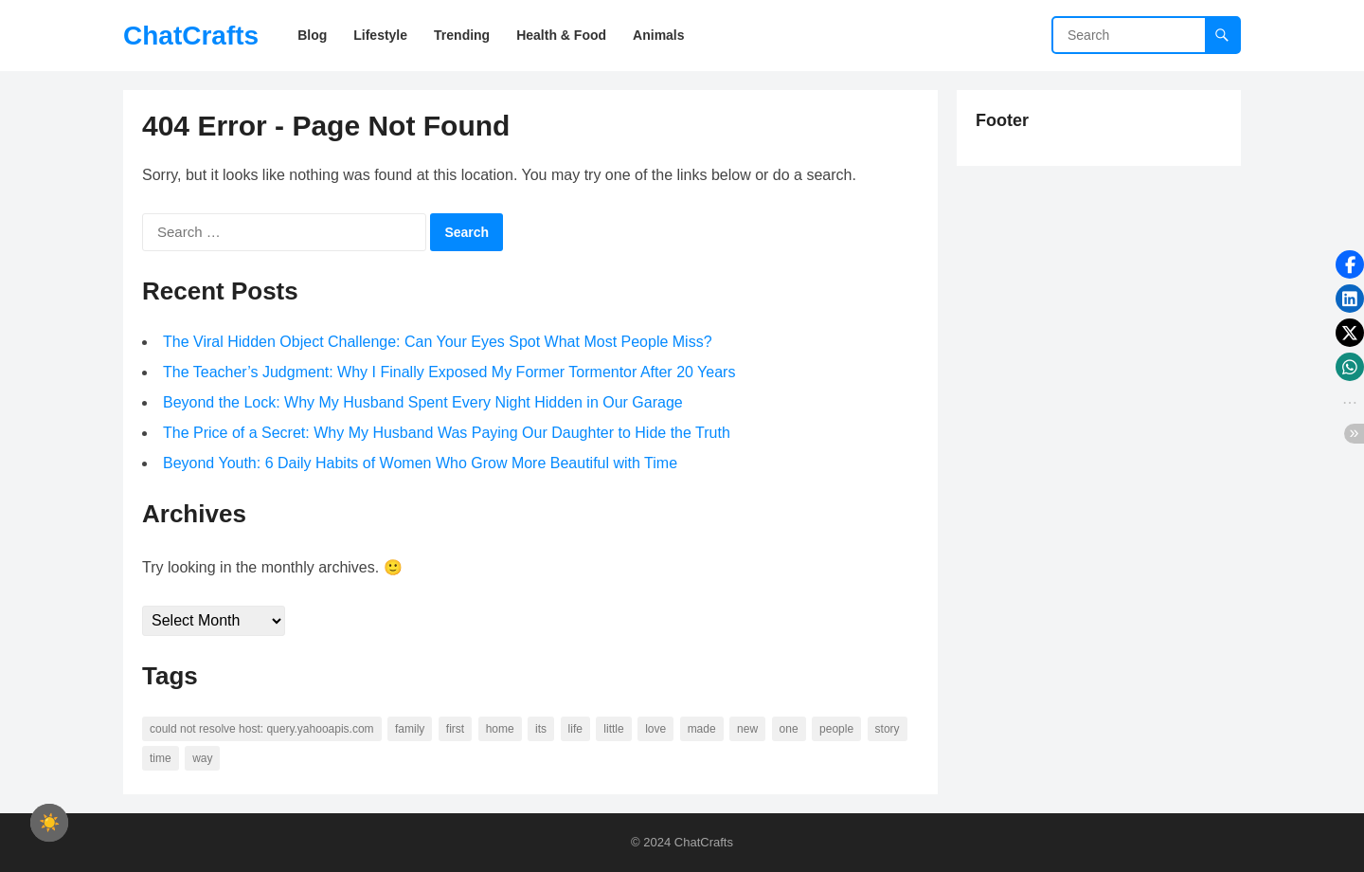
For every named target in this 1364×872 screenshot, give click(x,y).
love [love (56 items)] (655, 729)
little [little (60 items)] (613, 729)
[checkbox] (49, 823)
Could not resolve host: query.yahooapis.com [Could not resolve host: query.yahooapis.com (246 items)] (262, 729)
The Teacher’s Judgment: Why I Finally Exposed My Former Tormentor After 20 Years (449, 372)
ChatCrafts (191, 35)
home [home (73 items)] (500, 729)
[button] (1350, 264)
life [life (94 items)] (575, 729)
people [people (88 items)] (836, 729)
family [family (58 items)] (409, 729)
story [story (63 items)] (887, 729)
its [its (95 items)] (541, 729)
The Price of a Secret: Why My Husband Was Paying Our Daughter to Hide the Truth (446, 433)
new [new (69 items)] (747, 729)
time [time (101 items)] (160, 758)
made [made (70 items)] (702, 729)
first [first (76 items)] (455, 729)
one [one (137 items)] (789, 729)
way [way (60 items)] (202, 758)
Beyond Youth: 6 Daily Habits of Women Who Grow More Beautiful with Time (420, 463)
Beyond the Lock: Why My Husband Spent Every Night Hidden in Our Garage (423, 402)
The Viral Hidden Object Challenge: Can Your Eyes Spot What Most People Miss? (437, 342)
